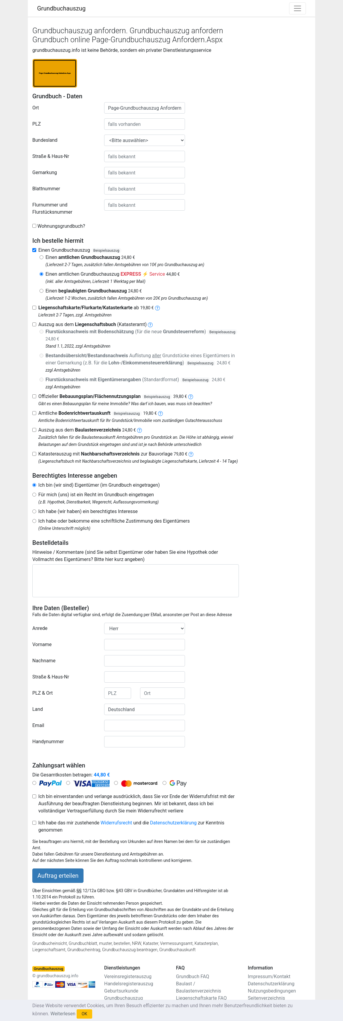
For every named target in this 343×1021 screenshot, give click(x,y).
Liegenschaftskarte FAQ (201, 998)
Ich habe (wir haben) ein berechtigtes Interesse (88, 511)
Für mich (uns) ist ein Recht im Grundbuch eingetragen (96, 494)
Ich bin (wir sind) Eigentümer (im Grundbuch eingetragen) (99, 485)
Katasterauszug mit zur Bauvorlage (112, 454)
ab (96, 307)
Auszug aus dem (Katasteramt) (92, 324)
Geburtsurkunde (121, 991)
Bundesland (44, 140)
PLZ (36, 124)
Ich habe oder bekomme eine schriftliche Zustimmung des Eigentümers (114, 521)
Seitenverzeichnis (266, 998)
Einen (90, 257)
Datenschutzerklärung (173, 823)
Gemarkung (44, 172)
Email (38, 725)
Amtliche (97, 413)
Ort (35, 108)
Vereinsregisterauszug (127, 976)
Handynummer (48, 741)
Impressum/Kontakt (269, 976)
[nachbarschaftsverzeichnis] (191, 454)
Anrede (40, 628)
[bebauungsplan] (190, 396)
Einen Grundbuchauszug (80, 250)
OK (84, 1013)
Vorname (41, 644)
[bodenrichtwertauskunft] (160, 413)
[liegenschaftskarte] (157, 307)
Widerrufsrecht (116, 823)
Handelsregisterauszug (128, 984)
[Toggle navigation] (297, 8)
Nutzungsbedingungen (272, 991)
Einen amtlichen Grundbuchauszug (112, 274)
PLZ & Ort (42, 693)
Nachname (43, 660)
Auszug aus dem (87, 430)
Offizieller (112, 396)
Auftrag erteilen (57, 875)
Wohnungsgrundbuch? (61, 226)
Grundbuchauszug (61, 8)
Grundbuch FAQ (192, 976)
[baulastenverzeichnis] (139, 430)
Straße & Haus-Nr (50, 156)
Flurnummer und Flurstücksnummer (52, 208)
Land (37, 709)
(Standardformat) (135, 379)
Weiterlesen (62, 1014)
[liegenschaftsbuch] (150, 324)
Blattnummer (46, 188)
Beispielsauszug (106, 250)
